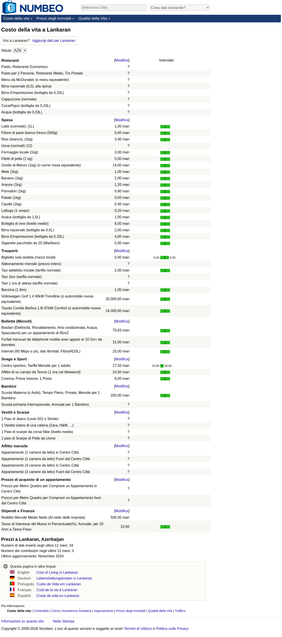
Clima (55, 611)
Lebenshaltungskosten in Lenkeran (64, 578)
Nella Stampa (63, 621)
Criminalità (41, 611)
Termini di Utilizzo (138, 629)
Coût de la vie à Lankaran (56, 590)
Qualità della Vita (92, 18)
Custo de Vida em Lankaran (58, 584)
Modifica (121, 60)
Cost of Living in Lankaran (57, 572)
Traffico (180, 611)
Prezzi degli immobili (53, 18)
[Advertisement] (235, 93)
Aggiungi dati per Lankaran (53, 40)
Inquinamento (103, 611)
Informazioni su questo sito (22, 621)
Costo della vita (16, 18)
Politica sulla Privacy (172, 629)
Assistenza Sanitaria (76, 611)
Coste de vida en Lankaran (57, 596)
